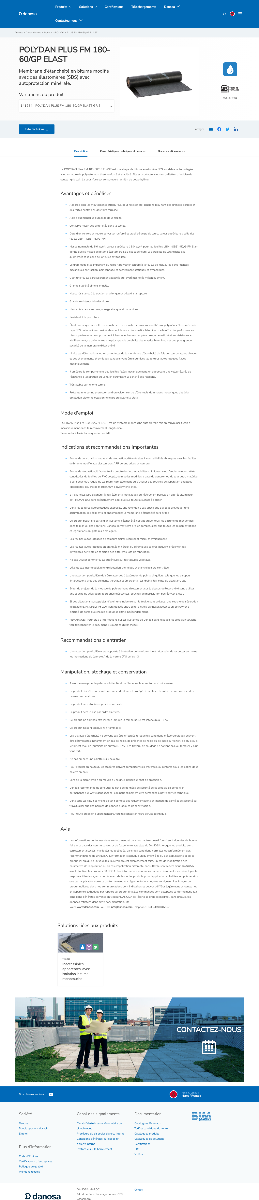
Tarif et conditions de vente (151, 1115)
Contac (138, 1177)
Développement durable (33, 1115)
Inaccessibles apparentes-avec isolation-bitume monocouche (76, 958)
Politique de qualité (31, 1153)
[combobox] (66, 92)
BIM (136, 1136)
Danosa (23, 1110)
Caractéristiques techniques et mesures (122, 138)
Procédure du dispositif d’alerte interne (100, 1120)
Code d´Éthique (28, 1143)
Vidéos (138, 1141)
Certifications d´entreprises (35, 1148)
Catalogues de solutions (149, 1126)
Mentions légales (29, 1159)
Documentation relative (173, 138)
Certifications (142, 1131)
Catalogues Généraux (147, 1110)
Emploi (23, 1120)
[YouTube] (51, 1081)
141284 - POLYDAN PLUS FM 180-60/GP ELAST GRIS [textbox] (60, 92)
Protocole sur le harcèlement (94, 1136)
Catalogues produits (146, 1120)
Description (79, 138)
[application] (170, 7)
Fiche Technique (34, 116)
